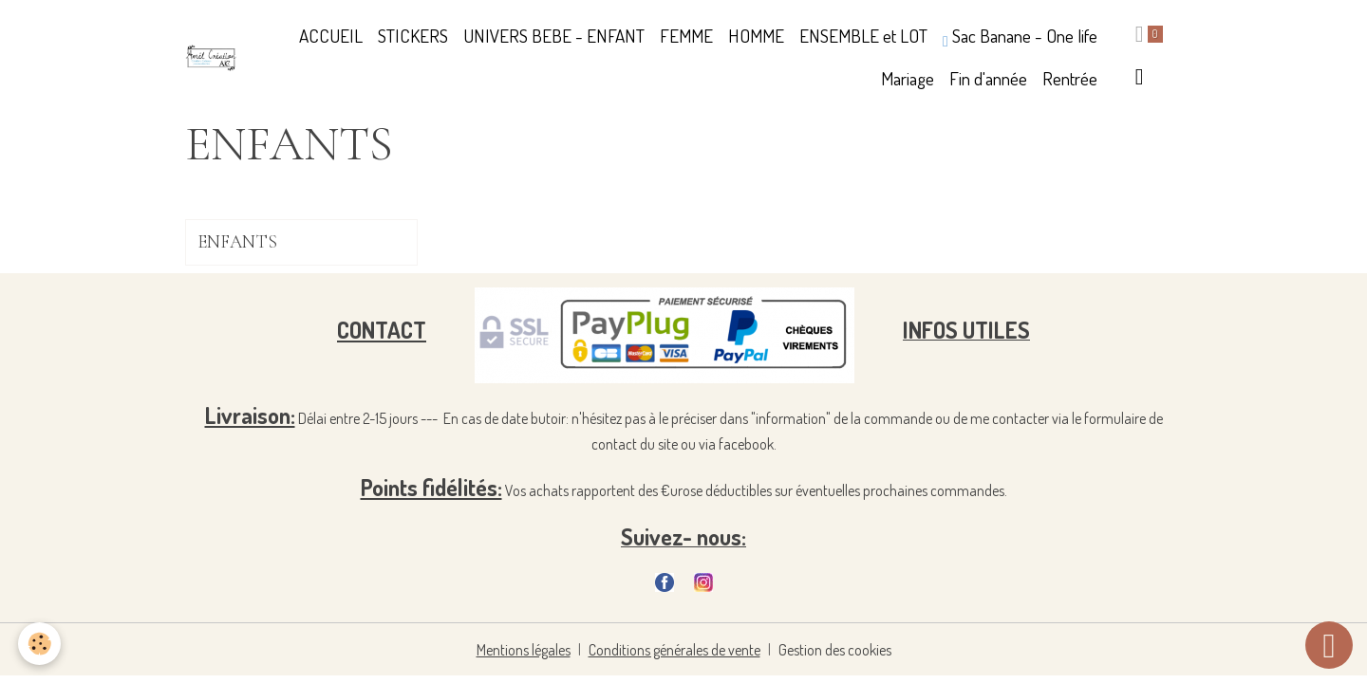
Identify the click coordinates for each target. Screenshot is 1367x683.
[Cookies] (40, 643)
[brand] (211, 58)
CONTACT (381, 329)
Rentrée (1069, 78)
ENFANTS (237, 242)
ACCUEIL (331, 35)
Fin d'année (988, 78)
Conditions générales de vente (674, 649)
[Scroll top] (1329, 645)
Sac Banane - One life (1020, 36)
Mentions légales (524, 649)
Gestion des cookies (834, 649)
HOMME (756, 35)
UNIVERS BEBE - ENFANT (554, 35)
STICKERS (413, 35)
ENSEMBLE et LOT (863, 35)
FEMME (686, 35)
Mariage (907, 78)
